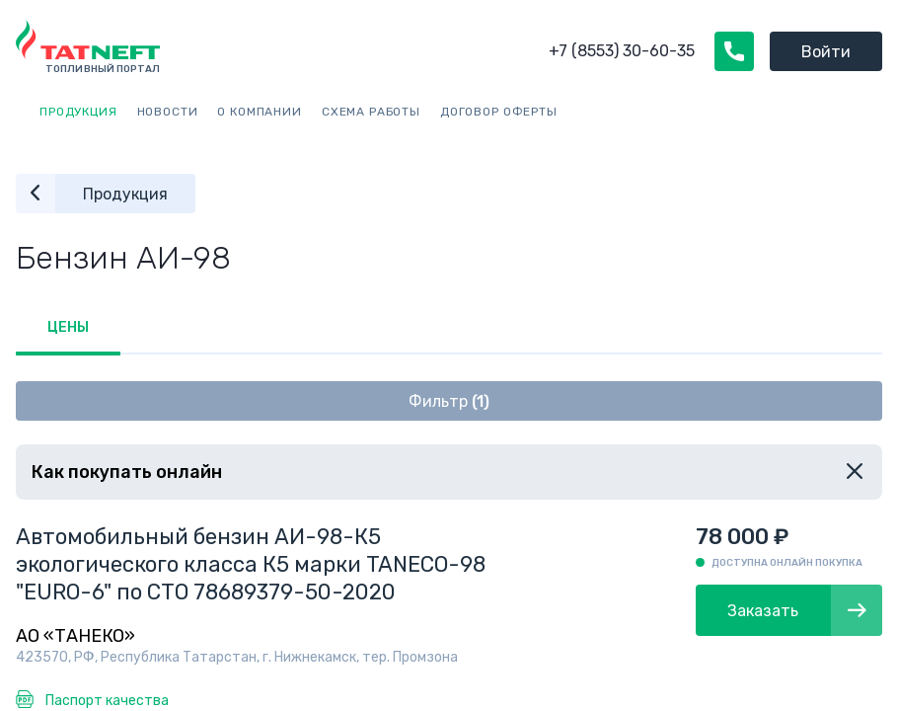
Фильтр (449, 401)
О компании (259, 111)
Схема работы (371, 111)
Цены (68, 327)
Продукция (78, 111)
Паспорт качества (107, 701)
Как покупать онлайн (127, 472)
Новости (167, 111)
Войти (826, 51)
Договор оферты (499, 111)
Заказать (804, 610)
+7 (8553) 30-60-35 (622, 50)
